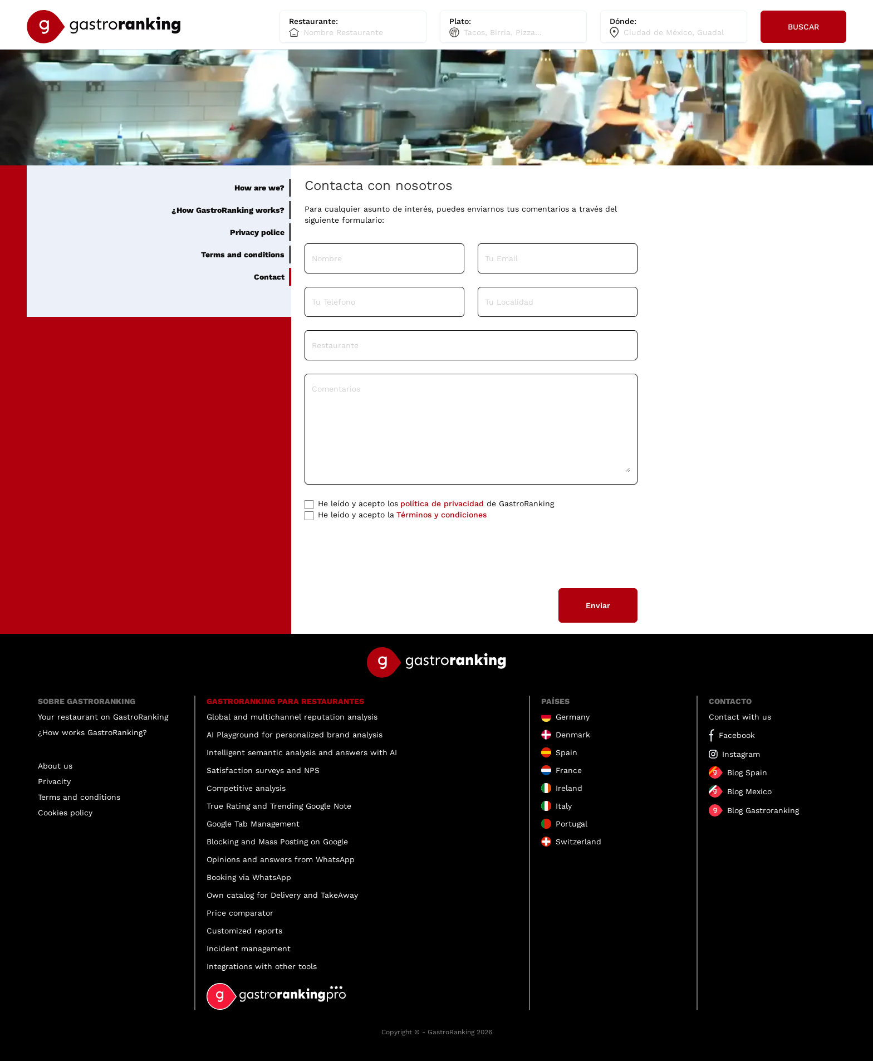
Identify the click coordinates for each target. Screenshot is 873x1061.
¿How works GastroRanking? (92, 732)
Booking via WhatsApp (249, 877)
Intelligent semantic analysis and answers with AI (302, 752)
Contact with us (740, 716)
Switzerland (578, 841)
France (569, 770)
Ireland (569, 788)
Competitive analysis (246, 788)
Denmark (573, 734)
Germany (573, 716)
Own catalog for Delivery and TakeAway (282, 895)
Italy (564, 805)
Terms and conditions (79, 797)
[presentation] (389, 553)
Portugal (571, 823)
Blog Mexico (749, 791)
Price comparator (240, 912)
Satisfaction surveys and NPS (263, 770)
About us (55, 765)
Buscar (803, 26)
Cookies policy (65, 812)
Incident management (249, 948)
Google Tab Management (253, 823)
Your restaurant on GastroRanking (103, 716)
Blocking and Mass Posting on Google (277, 841)
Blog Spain (747, 772)
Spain (566, 752)
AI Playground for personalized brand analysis (294, 734)
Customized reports (244, 930)
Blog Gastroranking (763, 810)
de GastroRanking (429, 503)
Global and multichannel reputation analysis (292, 716)
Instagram (741, 754)
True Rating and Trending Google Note (279, 805)
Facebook (737, 735)
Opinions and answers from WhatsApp (281, 859)
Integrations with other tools (262, 966)
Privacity (54, 781)
